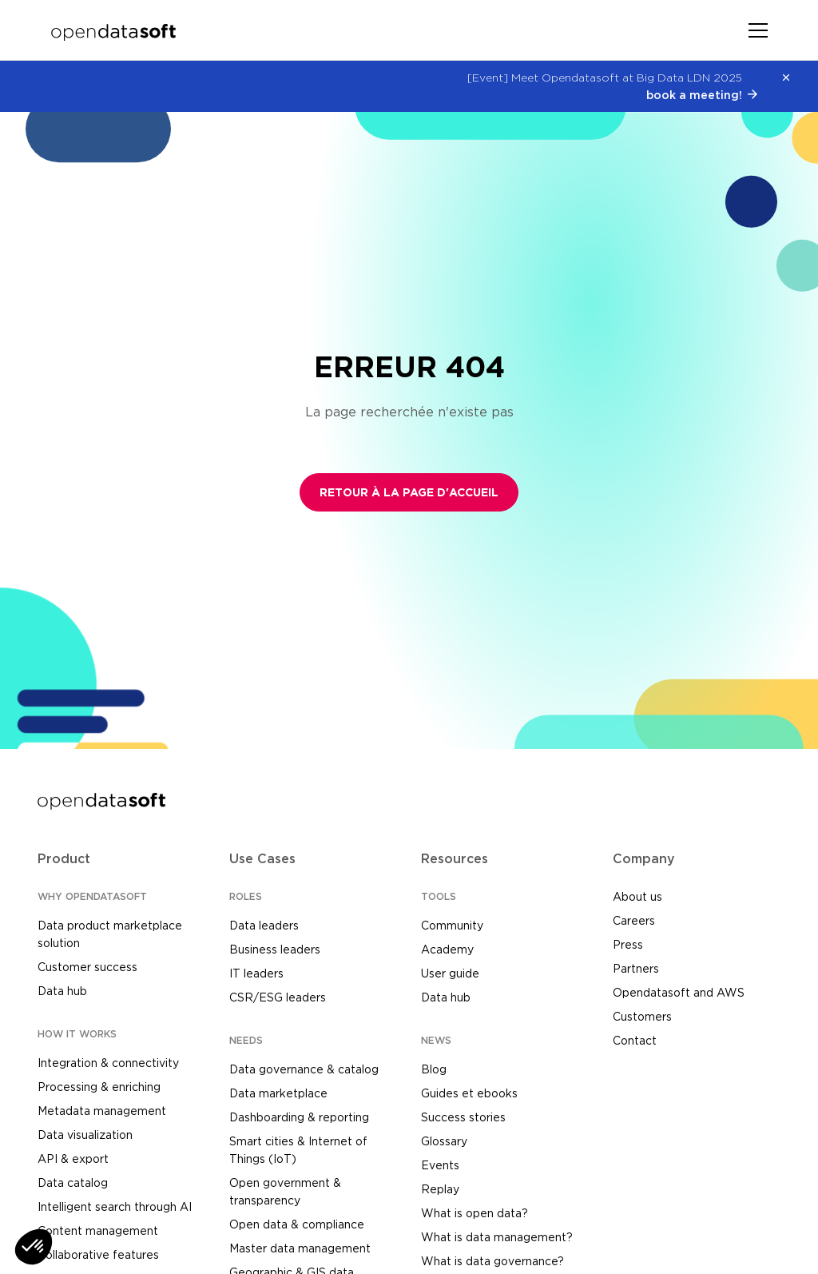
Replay (440, 1189)
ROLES (245, 896)
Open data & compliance (296, 1224)
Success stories (463, 1117)
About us (637, 896)
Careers (634, 920)
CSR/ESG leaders (277, 997)
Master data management (300, 1248)
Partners (636, 968)
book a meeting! (694, 95)
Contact (635, 1040)
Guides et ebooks (469, 1093)
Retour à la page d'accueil (409, 492)
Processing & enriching (99, 1087)
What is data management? (497, 1237)
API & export (73, 1159)
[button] (33, 1247)
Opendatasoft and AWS (679, 992)
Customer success (87, 967)
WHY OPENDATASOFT (92, 896)
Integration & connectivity (108, 1063)
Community (452, 925)
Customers (642, 1016)
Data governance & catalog (304, 1069)
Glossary (444, 1141)
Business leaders (274, 949)
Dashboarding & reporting (299, 1117)
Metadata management (102, 1111)
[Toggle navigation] (758, 30)
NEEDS (246, 1040)
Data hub (62, 991)
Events (440, 1165)
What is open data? (474, 1213)
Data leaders (264, 925)
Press (628, 944)
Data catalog (73, 1182)
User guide (450, 973)
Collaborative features (98, 1254)
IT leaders (256, 973)
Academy (447, 949)
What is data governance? (492, 1261)
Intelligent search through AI (115, 1206)
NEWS (436, 1040)
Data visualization (85, 1135)
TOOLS (438, 896)
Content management (98, 1230)
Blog (434, 1069)
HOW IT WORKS (77, 1034)
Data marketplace (278, 1093)
